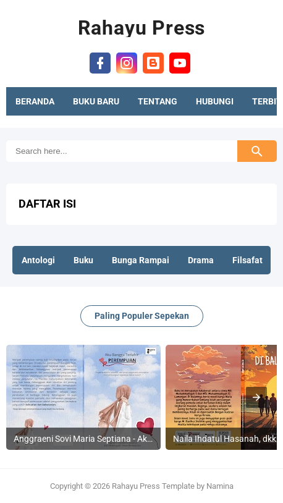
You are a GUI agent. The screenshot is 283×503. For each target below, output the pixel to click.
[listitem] (83, 397)
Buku (83, 260)
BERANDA (34, 101)
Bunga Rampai (140, 260)
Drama (201, 260)
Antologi (38, 260)
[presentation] (256, 397)
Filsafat (247, 260)
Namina (220, 486)
